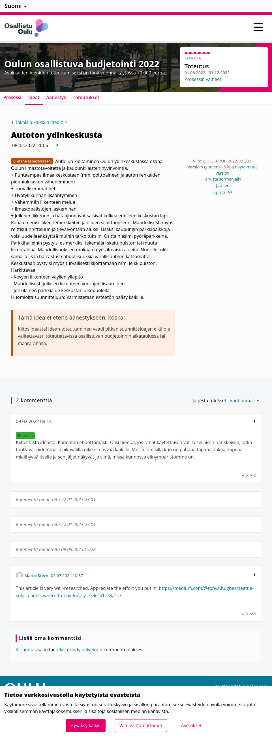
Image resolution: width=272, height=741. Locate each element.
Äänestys (56, 97)
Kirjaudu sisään (32, 649)
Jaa (222, 185)
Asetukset (191, 725)
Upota (222, 192)
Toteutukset (86, 97)
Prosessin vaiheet (203, 79)
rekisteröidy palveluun (78, 649)
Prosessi (12, 97)
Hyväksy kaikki (85, 725)
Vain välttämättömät (140, 725)
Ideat (34, 97)
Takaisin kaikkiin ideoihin (39, 122)
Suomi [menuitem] (13, 6)
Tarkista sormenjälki (222, 179)
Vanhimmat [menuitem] (242, 400)
